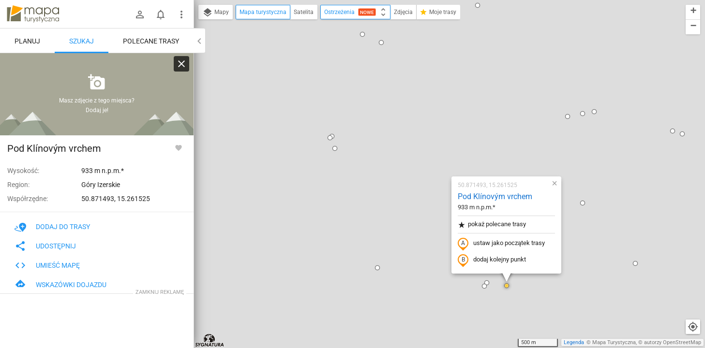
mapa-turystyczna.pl (33, 14)
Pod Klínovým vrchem (438, 84)
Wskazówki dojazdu (60, 284)
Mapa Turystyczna (614, 342)
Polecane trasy (151, 41)
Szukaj (81, 41)
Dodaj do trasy (52, 226)
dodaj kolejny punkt (435, 148)
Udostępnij (45, 246)
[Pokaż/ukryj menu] (181, 14)
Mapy (215, 12)
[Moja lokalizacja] (693, 326)
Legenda (574, 342)
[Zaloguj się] (140, 14)
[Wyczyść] (181, 64)
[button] (198, 310)
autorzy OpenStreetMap (672, 342)
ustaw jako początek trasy (444, 132)
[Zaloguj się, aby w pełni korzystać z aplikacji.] (178, 147)
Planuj (27, 41)
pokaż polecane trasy (435, 113)
